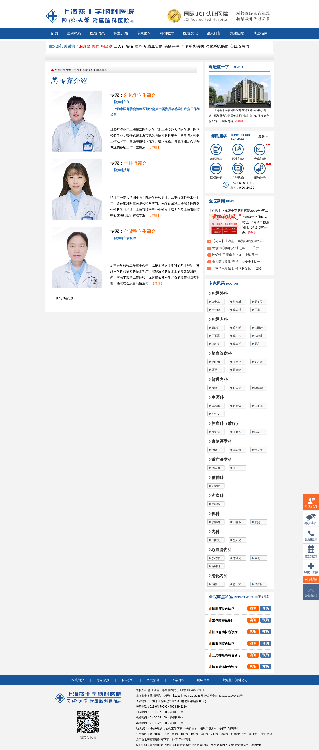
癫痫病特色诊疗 (223, 643)
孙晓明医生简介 (140, 231)
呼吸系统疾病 (192, 46)
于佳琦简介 (135, 163)
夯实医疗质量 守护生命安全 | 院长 (236, 261)
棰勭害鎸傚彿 (311, 554)
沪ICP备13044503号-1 (190, 690)
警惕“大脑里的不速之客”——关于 (235, 248)
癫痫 (96, 46)
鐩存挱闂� (311, 581)
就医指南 (260, 33)
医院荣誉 (153, 680)
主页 (76, 70)
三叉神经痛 (123, 46)
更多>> (263, 136)
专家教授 (103, 680)
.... (250, 232)
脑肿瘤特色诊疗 (223, 609)
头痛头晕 (172, 46)
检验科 (100, 70)
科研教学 (167, 33)
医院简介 (77, 680)
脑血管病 (155, 46)
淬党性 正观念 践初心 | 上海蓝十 (235, 255)
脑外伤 (140, 46)
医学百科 (178, 680)
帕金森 (107, 46)
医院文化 (190, 33)
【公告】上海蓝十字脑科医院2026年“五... (238, 211)
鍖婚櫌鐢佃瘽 (311, 538)
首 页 (54, 33)
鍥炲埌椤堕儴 (311, 595)
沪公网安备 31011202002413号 (223, 695)
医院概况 (74, 33)
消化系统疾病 (217, 46)
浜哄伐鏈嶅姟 (311, 506)
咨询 (253, 608)
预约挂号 (260, 171)
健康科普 (214, 33)
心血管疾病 (239, 46)
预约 (265, 608)
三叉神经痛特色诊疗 (226, 655)
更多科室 (263, 596)
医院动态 (97, 33)
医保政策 (216, 171)
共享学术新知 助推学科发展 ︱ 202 (236, 268)
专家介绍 (87, 70)
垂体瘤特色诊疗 (223, 620)
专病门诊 (260, 152)
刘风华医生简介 (140, 94)
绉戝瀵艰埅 (311, 571)
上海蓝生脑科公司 (235, 680)
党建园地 (237, 33)
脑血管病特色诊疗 (225, 667)
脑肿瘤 (85, 46)
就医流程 (216, 152)
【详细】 (154, 147)
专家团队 (144, 33)
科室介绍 (120, 33)
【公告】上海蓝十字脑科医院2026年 (238, 241)
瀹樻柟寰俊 (311, 522)
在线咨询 (238, 171)
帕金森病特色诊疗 (225, 632)
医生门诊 (238, 152)
